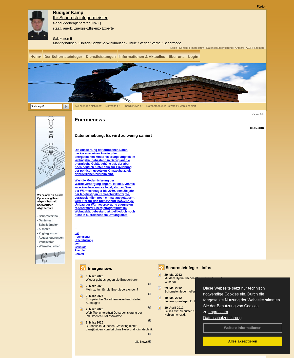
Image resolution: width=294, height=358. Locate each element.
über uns (176, 56)
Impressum (218, 312)
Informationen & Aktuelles (142, 56)
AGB (249, 47)
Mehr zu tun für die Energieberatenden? (112, 289)
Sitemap (259, 47)
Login (173, 47)
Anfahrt (239, 47)
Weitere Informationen (242, 328)
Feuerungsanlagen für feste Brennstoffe (190, 301)
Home (36, 56)
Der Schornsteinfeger (63, 56)
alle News (143, 341)
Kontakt (183, 47)
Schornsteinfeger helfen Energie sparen (190, 291)
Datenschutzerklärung (222, 318)
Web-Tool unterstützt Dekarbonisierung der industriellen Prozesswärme (114, 314)
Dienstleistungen (101, 56)
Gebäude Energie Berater (80, 250)
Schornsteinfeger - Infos (188, 268)
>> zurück (258, 114)
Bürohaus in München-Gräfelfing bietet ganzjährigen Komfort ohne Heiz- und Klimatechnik (119, 327)
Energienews (100, 268)
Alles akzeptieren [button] (242, 341)
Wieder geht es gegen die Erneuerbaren (112, 279)
